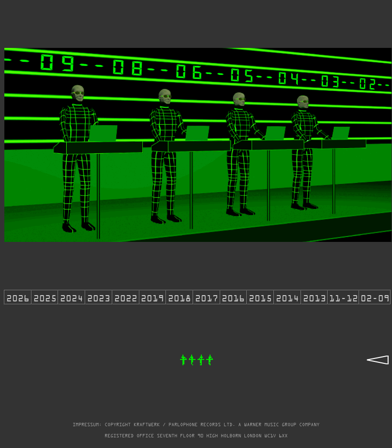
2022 (125, 297)
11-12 (343, 297)
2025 (45, 297)
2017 (206, 297)
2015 (260, 297)
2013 (314, 297)
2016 (233, 297)
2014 (287, 297)
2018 (179, 297)
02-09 (375, 297)
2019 (152, 297)
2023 (98, 297)
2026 (18, 297)
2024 (71, 297)
